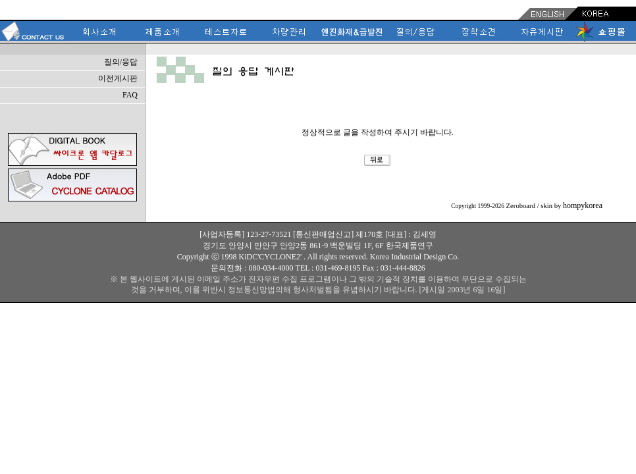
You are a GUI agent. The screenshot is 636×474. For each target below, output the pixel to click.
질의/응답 (121, 61)
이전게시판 (118, 78)
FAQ (130, 94)
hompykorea (582, 205)
